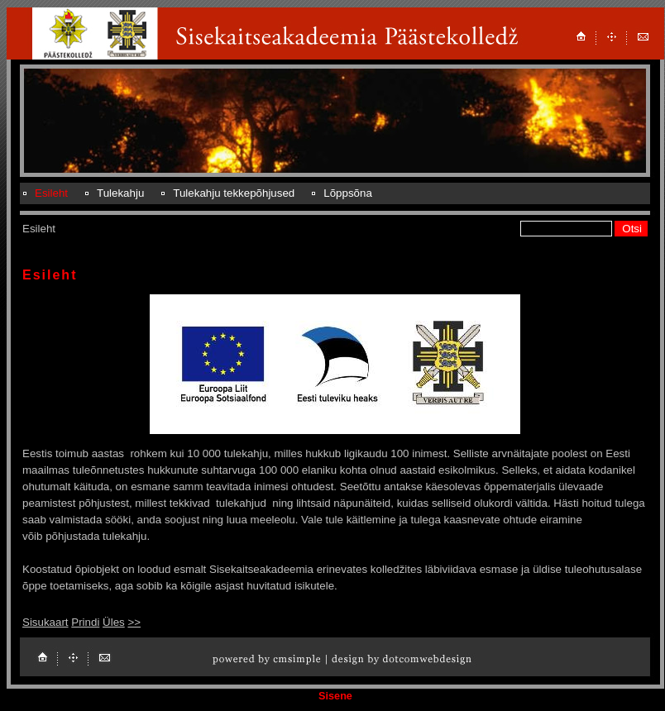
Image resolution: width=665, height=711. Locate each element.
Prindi (85, 622)
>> (134, 622)
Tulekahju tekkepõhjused (233, 193)
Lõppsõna (347, 193)
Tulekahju (120, 193)
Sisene (335, 696)
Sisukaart (45, 622)
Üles (114, 622)
